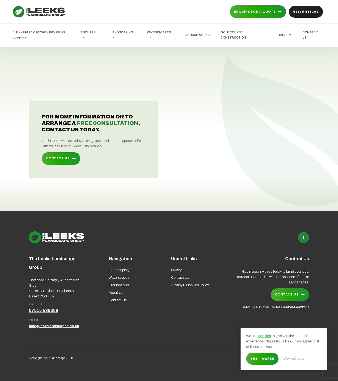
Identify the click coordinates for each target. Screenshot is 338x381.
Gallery (284, 35)
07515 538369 (306, 11)
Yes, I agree (262, 358)
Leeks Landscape (39, 11)
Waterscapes (159, 32)
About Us (89, 32)
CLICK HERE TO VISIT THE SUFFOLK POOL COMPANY (39, 35)
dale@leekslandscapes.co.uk (54, 326)
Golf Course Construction (233, 35)
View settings (293, 358)
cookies (264, 336)
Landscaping (122, 32)
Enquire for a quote (255, 11)
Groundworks (197, 35)
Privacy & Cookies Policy (190, 285)
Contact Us (310, 35)
